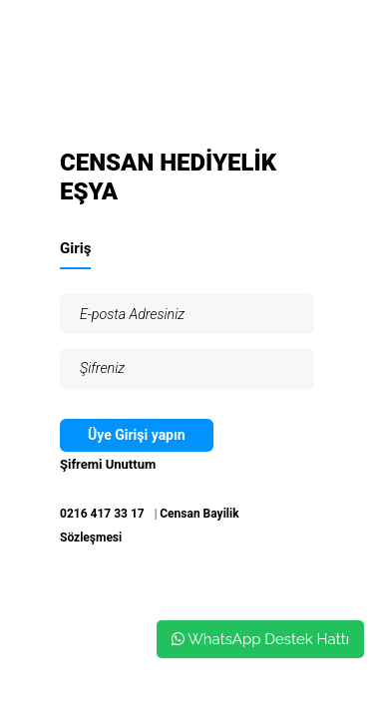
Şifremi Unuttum (108, 464)
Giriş (75, 248)
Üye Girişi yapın (137, 435)
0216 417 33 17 (102, 514)
